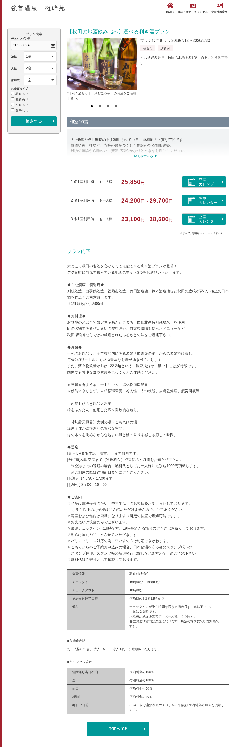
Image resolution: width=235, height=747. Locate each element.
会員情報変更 (219, 8)
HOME (170, 8)
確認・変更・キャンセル (193, 8)
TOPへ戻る (118, 729)
